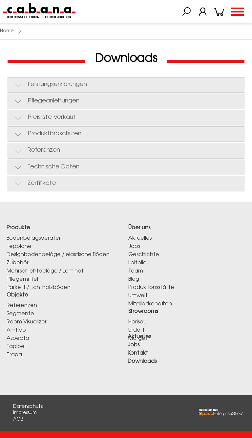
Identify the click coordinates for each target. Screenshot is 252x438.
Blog (133, 279)
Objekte (17, 295)
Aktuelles (140, 238)
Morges (137, 338)
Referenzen (22, 305)
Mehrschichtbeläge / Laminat (45, 271)
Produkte (18, 227)
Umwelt (138, 295)
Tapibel (16, 346)
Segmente (20, 314)
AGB (18, 419)
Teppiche (19, 246)
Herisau (137, 322)
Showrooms (143, 311)
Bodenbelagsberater (34, 238)
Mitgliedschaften (150, 304)
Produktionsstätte (151, 287)
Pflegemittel (22, 279)
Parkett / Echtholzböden (39, 287)
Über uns (139, 227)
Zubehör (18, 263)
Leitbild (137, 263)
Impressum (25, 413)
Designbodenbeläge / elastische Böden (58, 254)
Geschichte (143, 254)
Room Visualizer (27, 322)
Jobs (134, 246)
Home (7, 31)
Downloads (142, 361)
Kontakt (138, 353)
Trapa (14, 355)
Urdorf (136, 330)
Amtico (16, 330)
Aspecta (18, 338)
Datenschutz (28, 407)
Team (135, 271)
